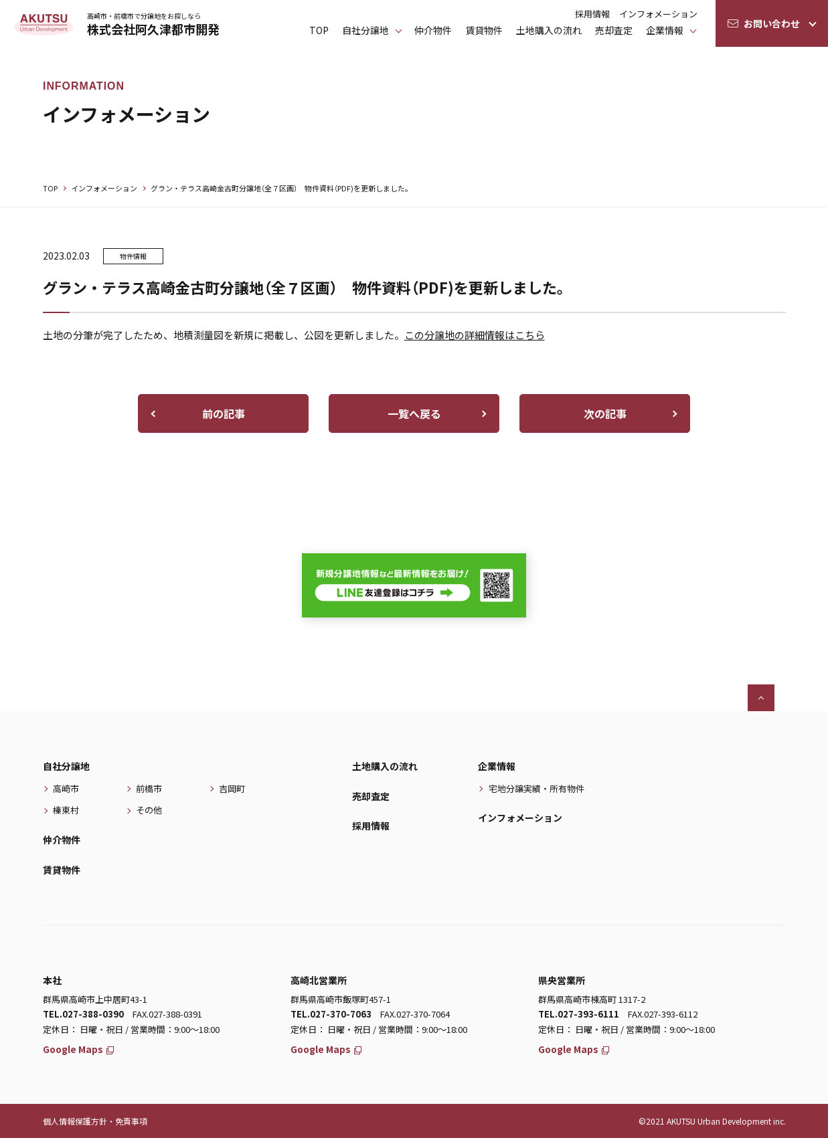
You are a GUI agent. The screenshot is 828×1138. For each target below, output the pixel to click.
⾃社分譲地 (365, 30)
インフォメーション (658, 13)
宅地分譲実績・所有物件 (536, 788)
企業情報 (664, 30)
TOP (319, 30)
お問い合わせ (772, 23)
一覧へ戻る (414, 413)
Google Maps (78, 1049)
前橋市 (149, 788)
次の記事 (605, 413)
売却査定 (614, 30)
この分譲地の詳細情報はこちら (474, 335)
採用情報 (592, 13)
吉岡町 (232, 788)
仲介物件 (433, 30)
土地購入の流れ (549, 30)
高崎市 (66, 788)
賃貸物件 (484, 30)
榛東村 (66, 809)
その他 (149, 809)
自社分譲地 (66, 766)
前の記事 (223, 413)
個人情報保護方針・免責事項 (95, 1121)
